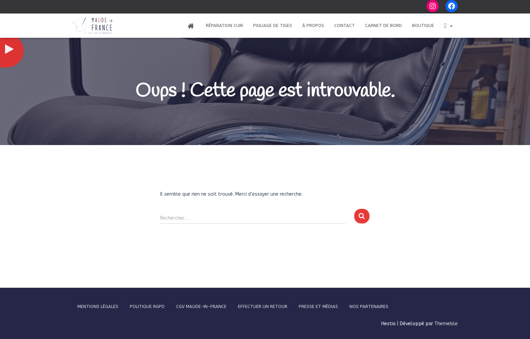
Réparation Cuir (224, 25)
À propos (313, 25)
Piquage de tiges (272, 25)
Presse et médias (318, 306)
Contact (344, 25)
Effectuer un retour (262, 306)
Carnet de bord (383, 25)
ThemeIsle (446, 324)
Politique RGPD (147, 306)
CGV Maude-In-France (201, 306)
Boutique (423, 25)
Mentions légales (97, 306)
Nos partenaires (369, 306)
